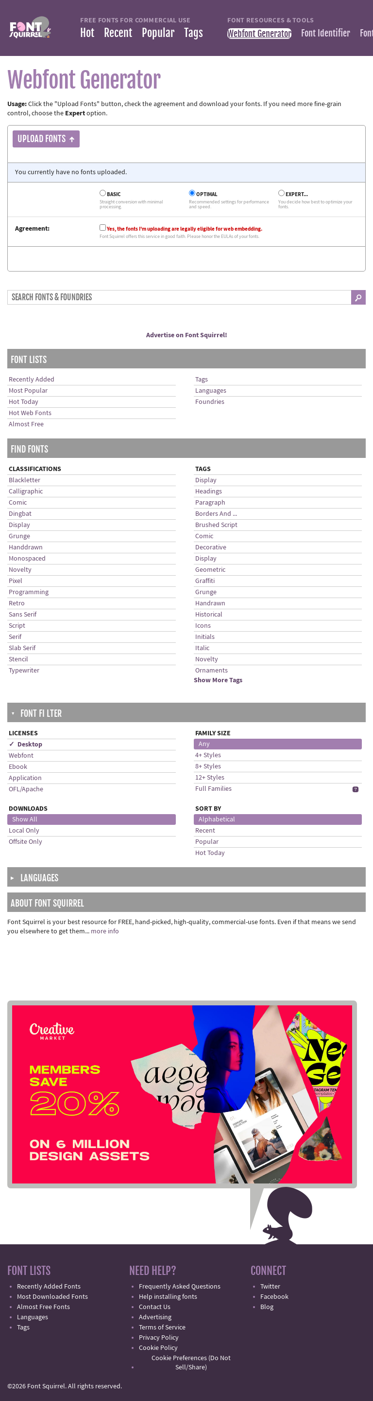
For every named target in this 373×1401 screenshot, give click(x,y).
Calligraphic (26, 491)
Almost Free (26, 424)
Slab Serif (22, 648)
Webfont (21, 755)
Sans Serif (22, 614)
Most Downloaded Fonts (52, 1296)
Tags (193, 32)
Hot (87, 32)
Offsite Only (25, 841)
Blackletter (24, 480)
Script (17, 625)
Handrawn (210, 603)
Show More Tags (218, 680)
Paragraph (210, 502)
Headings (208, 491)
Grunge (19, 536)
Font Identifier (325, 33)
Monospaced (27, 558)
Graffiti (205, 581)
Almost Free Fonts (43, 1307)
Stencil (18, 659)
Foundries (209, 402)
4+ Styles (208, 755)
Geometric (210, 569)
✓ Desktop (25, 744)
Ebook (18, 767)
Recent (118, 32)
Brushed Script (216, 525)
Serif (15, 637)
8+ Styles (208, 766)
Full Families (213, 788)
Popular (158, 32)
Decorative (210, 547)
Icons (203, 625)
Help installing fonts (168, 1296)
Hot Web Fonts (30, 413)
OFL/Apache (26, 789)
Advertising (155, 1317)
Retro (17, 603)
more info (105, 931)
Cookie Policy (158, 1348)
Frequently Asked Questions (179, 1286)
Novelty (20, 569)
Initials (205, 637)
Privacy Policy (159, 1337)
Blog (266, 1307)
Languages (210, 390)
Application (25, 778)
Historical (208, 614)
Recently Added (31, 379)
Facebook (274, 1296)
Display (19, 525)
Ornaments (211, 670)
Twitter (270, 1286)
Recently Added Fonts (49, 1286)
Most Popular (28, 390)
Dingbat (20, 513)
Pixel (15, 581)
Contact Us (154, 1307)
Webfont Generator (259, 33)
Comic (18, 502)
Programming (29, 592)
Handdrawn (26, 547)
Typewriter (24, 670)
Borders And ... (216, 513)
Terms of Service (162, 1327)
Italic (202, 648)
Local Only (24, 830)
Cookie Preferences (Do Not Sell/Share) (191, 1363)
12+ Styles (209, 777)
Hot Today (23, 402)
